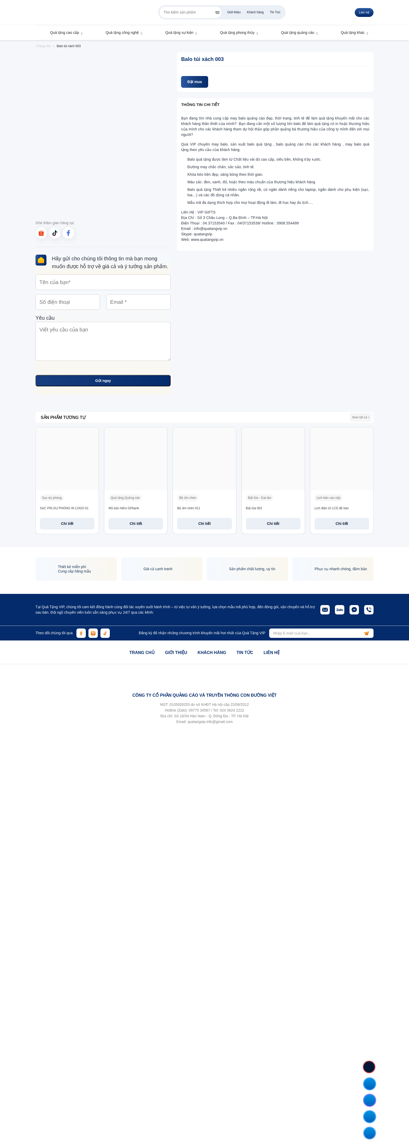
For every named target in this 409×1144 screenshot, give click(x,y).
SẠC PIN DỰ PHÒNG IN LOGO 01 (64, 508)
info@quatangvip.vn (210, 229)
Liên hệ (271, 652)
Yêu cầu (103, 339)
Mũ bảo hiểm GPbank (124, 508)
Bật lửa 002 (254, 508)
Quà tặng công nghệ (119, 32)
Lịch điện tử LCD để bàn (332, 508)
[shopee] (41, 233)
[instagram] (93, 633)
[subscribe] (366, 633)
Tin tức (245, 652)
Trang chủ (141, 652)
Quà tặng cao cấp (62, 32)
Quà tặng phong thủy (235, 32)
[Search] (217, 12)
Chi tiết (67, 523)
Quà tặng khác (350, 32)
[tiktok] (55, 233)
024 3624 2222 (232, 710)
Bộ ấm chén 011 (188, 508)
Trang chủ (43, 46)
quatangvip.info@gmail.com (210, 722)
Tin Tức (275, 12)
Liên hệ (364, 12)
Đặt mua (194, 82)
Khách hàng (255, 12)
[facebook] (68, 233)
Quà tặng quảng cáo (295, 32)
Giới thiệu (233, 12)
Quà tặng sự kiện (177, 32)
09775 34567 (199, 710)
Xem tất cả (360, 417)
